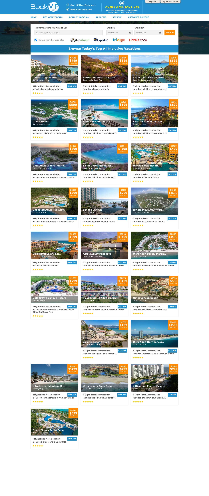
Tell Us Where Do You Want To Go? (51, 28)
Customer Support (138, 17)
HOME (34, 17)
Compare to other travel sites (49, 40)
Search (170, 32)
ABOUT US (101, 17)
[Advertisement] (104, 478)
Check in (110, 28)
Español (152, 1)
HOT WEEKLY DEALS (53, 17)
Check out (139, 28)
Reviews (117, 17)
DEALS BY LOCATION (79, 17)
